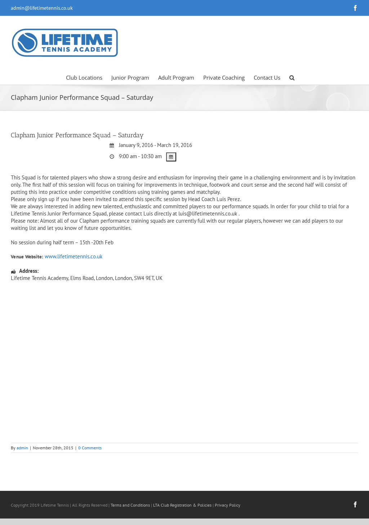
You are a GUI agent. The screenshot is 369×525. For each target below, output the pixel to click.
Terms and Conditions (130, 505)
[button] (291, 77)
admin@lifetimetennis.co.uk (42, 8)
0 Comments (90, 447)
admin (22, 447)
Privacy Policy (227, 505)
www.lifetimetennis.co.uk (73, 256)
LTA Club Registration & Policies (183, 505)
